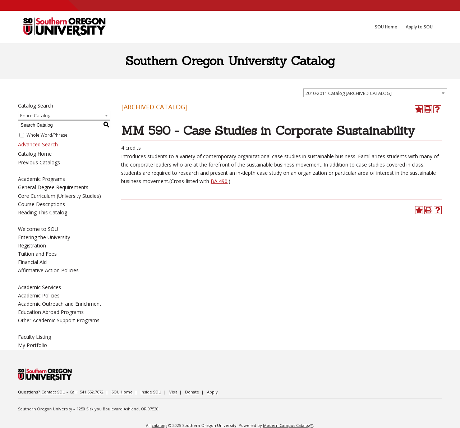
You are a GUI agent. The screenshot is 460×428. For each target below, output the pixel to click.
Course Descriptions (41, 204)
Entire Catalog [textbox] (35, 115)
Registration (32, 245)
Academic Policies (39, 295)
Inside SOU (151, 392)
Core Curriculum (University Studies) (59, 195)
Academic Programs (41, 179)
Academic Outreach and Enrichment (59, 303)
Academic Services (39, 287)
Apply (212, 392)
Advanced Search (38, 144)
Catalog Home (35, 153)
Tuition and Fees (37, 253)
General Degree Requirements (53, 187)
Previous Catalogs (39, 162)
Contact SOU (53, 392)
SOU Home (122, 392)
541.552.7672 (92, 392)
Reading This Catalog (42, 212)
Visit (173, 392)
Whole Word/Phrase (47, 135)
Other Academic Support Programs (59, 320)
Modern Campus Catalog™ (288, 425)
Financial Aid (32, 262)
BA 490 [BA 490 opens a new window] (219, 181)
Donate (192, 392)
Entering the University (44, 237)
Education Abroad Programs (51, 312)
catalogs (159, 425)
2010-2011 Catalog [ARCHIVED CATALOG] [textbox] (348, 93)
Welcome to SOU (38, 229)
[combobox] (375, 92)
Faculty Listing (34, 336)
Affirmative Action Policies (48, 270)
